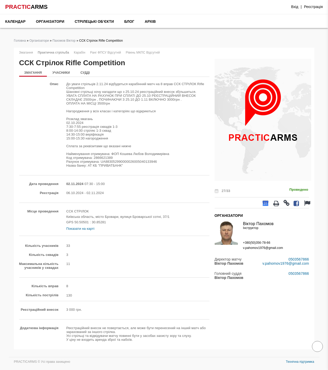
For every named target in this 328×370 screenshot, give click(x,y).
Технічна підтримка (300, 362)
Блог (129, 21)
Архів (150, 21)
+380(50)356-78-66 (256, 243)
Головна (20, 40)
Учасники (61, 73)
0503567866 (298, 259)
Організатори (50, 21)
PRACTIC (26, 7)
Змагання (33, 73)
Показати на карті (80, 229)
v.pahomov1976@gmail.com (263, 248)
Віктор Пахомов (258, 223)
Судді (85, 73)
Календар (15, 21)
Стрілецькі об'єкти (94, 21)
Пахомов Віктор (64, 40)
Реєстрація (313, 7)
